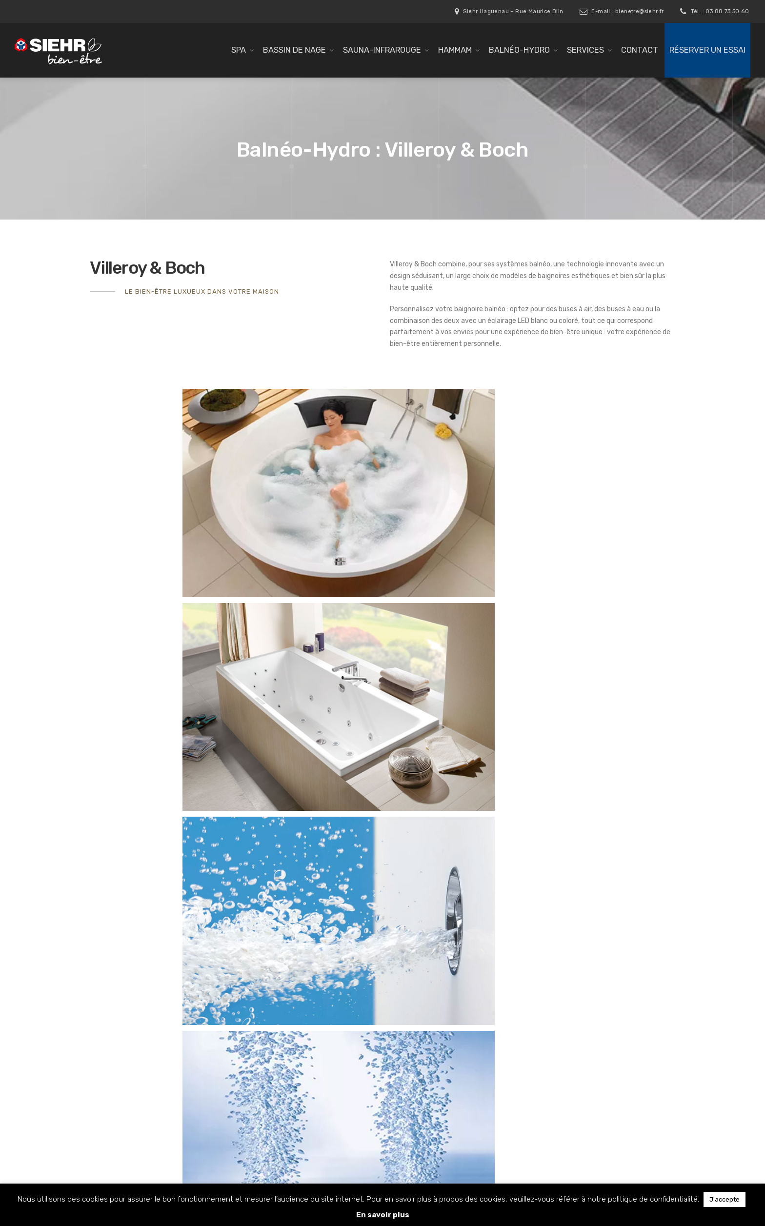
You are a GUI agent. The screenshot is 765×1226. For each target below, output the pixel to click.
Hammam (455, 50)
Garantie (261, 1105)
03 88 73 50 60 (578, 1005)
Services (585, 50)
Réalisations (266, 1118)
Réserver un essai (707, 50)
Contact (639, 50)
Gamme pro (265, 1026)
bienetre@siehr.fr (591, 1028)
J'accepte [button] (724, 1199)
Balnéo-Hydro (519, 50)
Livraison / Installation (282, 1090)
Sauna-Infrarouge (382, 50)
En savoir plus (382, 1214)
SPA (238, 50)
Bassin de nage (294, 50)
